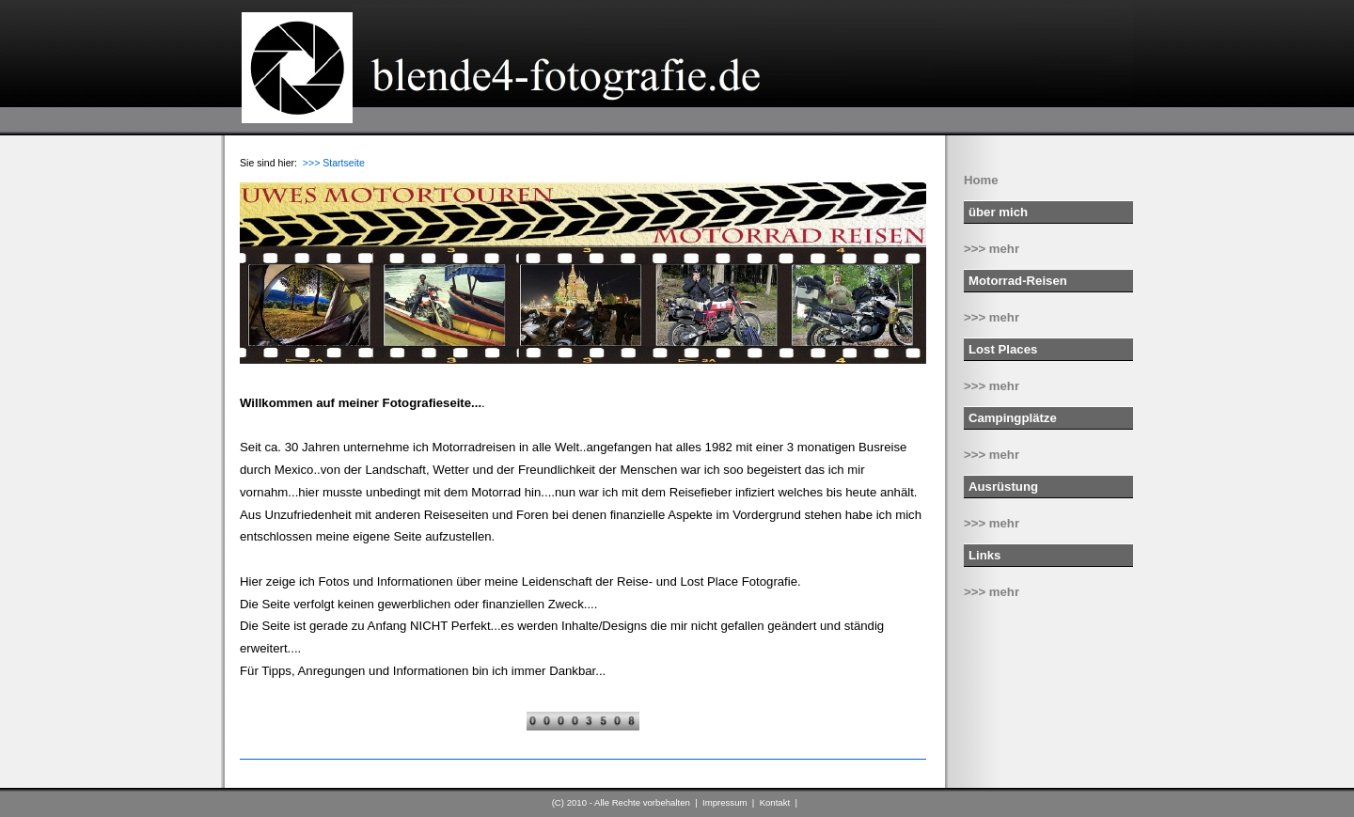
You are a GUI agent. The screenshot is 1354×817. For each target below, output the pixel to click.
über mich (998, 212)
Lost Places (1002, 349)
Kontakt (775, 802)
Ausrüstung (1003, 486)
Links (984, 555)
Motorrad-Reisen (1017, 281)
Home (981, 180)
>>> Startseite (334, 162)
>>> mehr (991, 249)
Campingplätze (1012, 418)
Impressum (724, 802)
